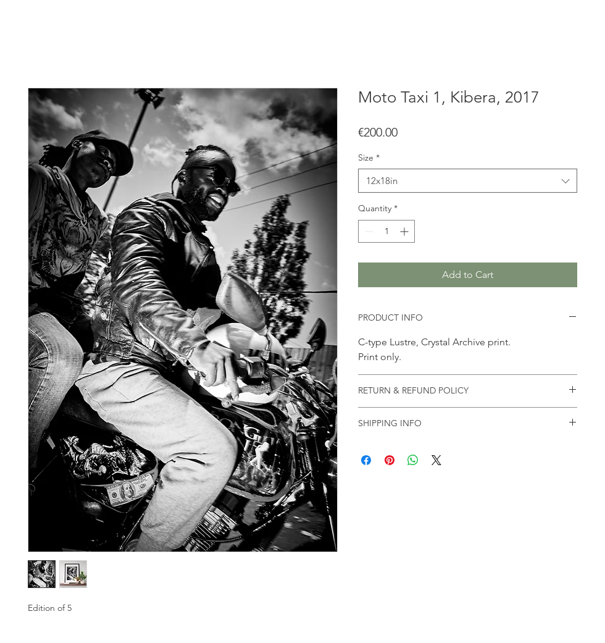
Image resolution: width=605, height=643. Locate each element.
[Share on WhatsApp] (413, 460)
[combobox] (467, 181)
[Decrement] (367, 231)
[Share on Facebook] (366, 460)
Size (369, 157)
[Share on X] (436, 460)
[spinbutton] (386, 231)
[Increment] (405, 231)
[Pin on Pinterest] (389, 460)
